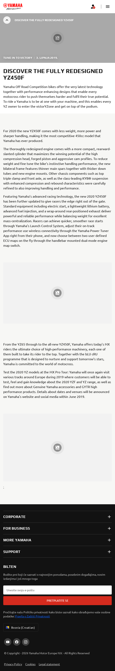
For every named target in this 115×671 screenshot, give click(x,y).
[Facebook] (16, 642)
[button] (108, 6)
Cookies (30, 664)
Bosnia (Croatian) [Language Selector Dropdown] (20, 627)
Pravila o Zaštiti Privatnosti (32, 616)
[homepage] (12, 6)
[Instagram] (25, 642)
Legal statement (49, 664)
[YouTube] (7, 642)
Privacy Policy (13, 664)
